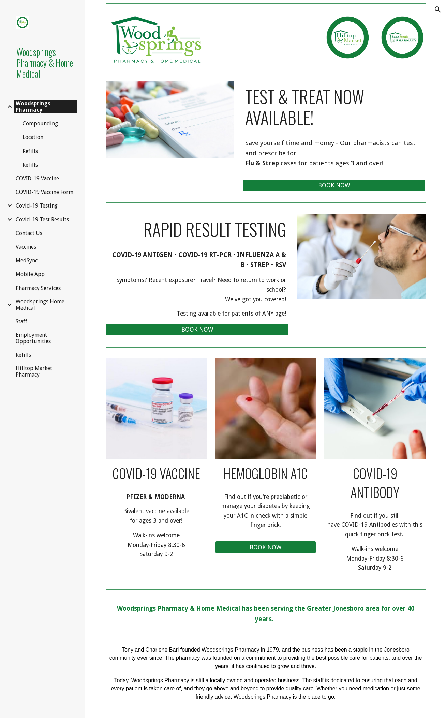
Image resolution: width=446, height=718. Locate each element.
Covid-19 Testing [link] (37, 205)
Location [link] (33, 137)
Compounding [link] (40, 123)
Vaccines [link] (26, 247)
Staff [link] (21, 321)
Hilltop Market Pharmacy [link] (34, 371)
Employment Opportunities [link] (33, 338)
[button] (438, 9)
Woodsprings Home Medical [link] (40, 304)
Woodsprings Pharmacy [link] (33, 106)
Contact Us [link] (29, 233)
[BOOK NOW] (334, 185)
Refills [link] (30, 151)
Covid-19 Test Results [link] (42, 219)
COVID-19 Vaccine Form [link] (44, 192)
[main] (334, 107)
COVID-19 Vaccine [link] (37, 178)
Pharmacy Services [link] (38, 288)
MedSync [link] (27, 260)
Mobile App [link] (30, 274)
